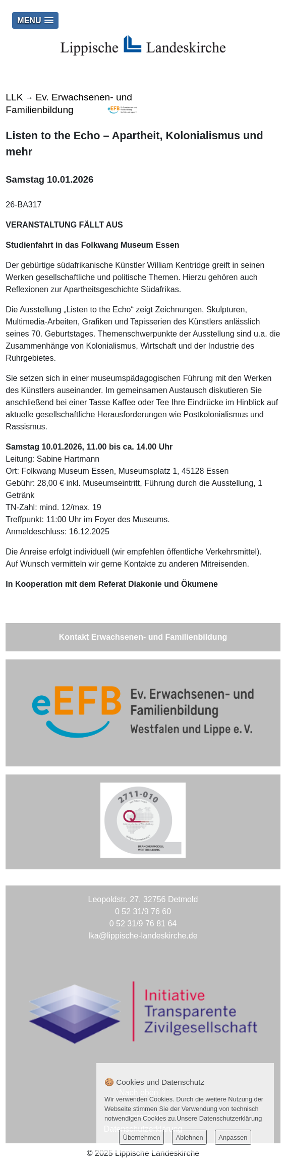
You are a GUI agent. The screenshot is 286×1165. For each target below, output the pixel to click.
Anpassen (232, 1137)
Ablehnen (189, 1137)
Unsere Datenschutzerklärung (219, 1118)
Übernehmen (141, 1137)
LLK (14, 97)
